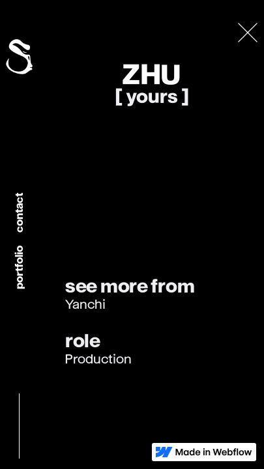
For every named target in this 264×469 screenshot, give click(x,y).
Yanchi (85, 304)
